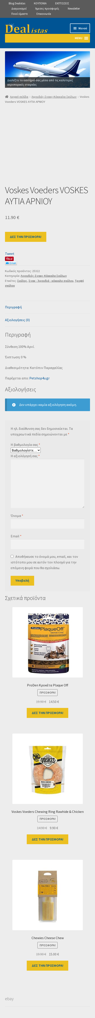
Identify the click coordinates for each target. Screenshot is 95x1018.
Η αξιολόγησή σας (25, 456)
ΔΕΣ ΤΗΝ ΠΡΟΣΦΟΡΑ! (25, 236)
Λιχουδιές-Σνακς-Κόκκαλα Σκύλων (54, 97)
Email (16, 536)
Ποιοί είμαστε (19, 14)
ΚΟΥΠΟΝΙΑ (40, 3)
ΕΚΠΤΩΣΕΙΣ (62, 3)
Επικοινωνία (44, 14)
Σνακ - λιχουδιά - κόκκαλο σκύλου (50, 281)
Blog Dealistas (17, 3)
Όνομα (17, 515)
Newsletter (74, 8)
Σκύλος (22, 281)
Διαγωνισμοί (19, 8)
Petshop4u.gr (39, 378)
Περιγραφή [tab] (13, 307)
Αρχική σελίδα (19, 97)
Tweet (9, 253)
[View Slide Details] (47, 69)
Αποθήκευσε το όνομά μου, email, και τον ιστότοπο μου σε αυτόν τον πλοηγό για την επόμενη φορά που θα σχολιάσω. (44, 562)
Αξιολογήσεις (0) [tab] (17, 320)
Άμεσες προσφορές (47, 8)
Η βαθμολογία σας (25, 444)
